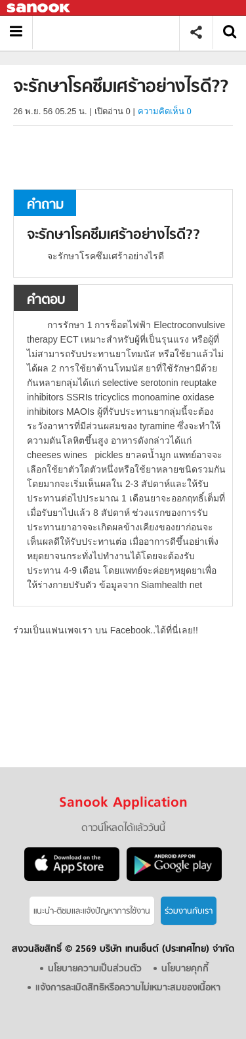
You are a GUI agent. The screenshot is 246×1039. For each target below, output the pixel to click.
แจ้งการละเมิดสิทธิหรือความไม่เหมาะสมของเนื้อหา (127, 988)
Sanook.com (39, 8)
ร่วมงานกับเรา (189, 911)
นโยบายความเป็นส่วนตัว (95, 969)
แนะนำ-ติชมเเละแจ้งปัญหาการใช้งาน (91, 911)
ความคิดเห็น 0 (165, 111)
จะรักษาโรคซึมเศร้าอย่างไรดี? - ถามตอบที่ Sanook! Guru (110, 32)
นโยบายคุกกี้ (185, 969)
